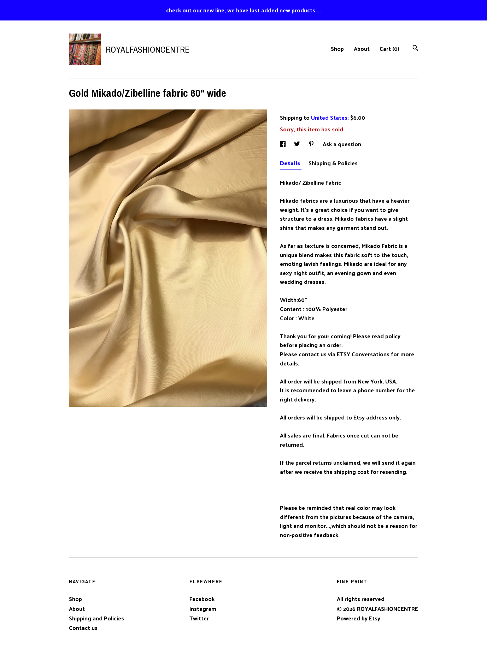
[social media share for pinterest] (312, 144)
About (362, 48)
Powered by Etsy (358, 618)
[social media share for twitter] (297, 144)
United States (329, 117)
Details (290, 163)
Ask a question (342, 144)
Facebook (202, 599)
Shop (337, 48)
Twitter (199, 618)
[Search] (415, 48)
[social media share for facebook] (283, 144)
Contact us (83, 628)
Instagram (202, 608)
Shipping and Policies (96, 618)
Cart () (389, 48)
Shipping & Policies (333, 163)
